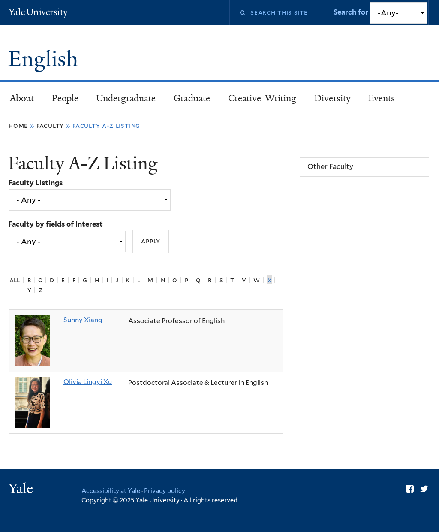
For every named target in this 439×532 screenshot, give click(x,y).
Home (18, 125)
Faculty (50, 125)
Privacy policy (164, 490)
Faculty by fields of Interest (56, 224)
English (45, 59)
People (65, 98)
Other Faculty (330, 166)
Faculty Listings (36, 182)
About (22, 98)
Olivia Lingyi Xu (87, 382)
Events (381, 98)
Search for (352, 12)
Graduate (192, 98)
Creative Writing (262, 98)
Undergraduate (126, 98)
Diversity (332, 98)
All (14, 280)
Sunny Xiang (82, 320)
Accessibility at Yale (110, 490)
